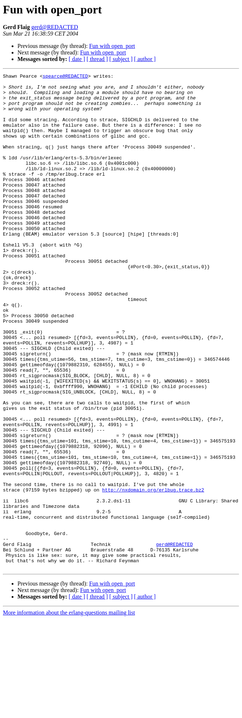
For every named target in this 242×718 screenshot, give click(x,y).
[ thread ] (97, 59)
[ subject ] (121, 59)
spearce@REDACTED (65, 77)
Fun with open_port (112, 46)
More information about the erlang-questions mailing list (69, 712)
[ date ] (77, 59)
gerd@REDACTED (54, 27)
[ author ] (145, 59)
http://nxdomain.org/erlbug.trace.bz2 (153, 573)
